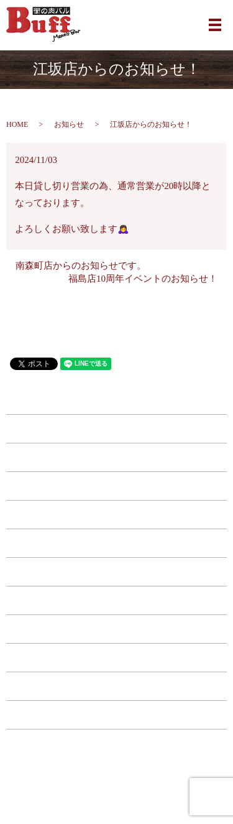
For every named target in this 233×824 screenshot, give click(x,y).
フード (116, 544)
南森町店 (116, 429)
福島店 (116, 486)
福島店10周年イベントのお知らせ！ (142, 279)
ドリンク (116, 572)
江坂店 (116, 458)
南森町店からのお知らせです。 (81, 266)
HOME (17, 124)
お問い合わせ (117, 687)
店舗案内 (116, 658)
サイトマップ (117, 744)
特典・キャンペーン (116, 629)
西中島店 (116, 515)
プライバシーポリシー (116, 715)
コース (116, 601)
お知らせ (69, 124)
